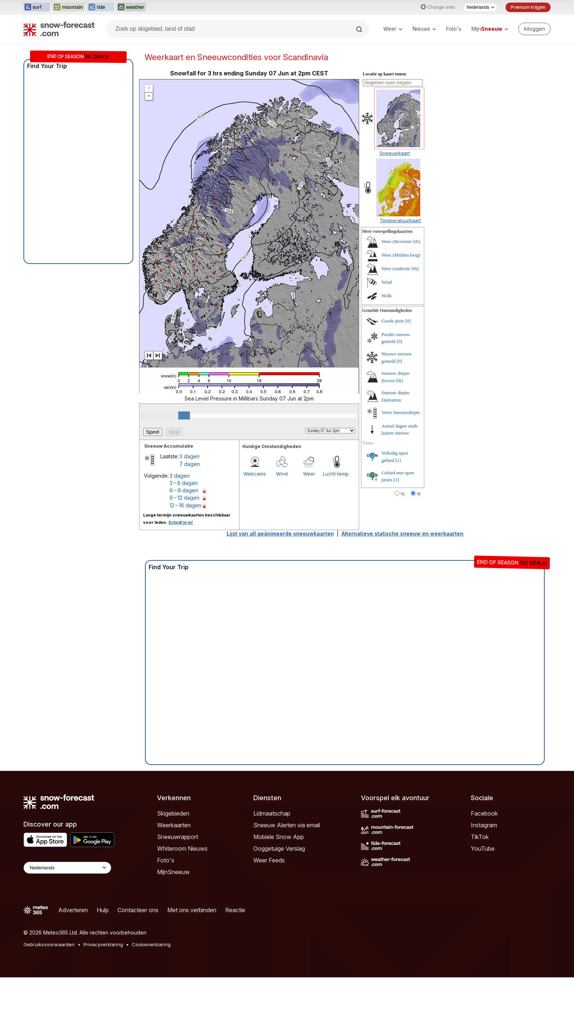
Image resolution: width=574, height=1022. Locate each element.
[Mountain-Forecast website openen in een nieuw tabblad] (69, 7)
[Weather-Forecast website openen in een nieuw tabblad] (131, 7)
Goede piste (392, 321)
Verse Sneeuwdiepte (400, 412)
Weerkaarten (174, 825)
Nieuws (424, 29)
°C (402, 494)
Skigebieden (173, 813)
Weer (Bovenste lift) (400, 241)
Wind (282, 474)
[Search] (359, 29)
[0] (408, 321)
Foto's (453, 29)
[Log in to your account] (534, 29)
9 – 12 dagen (184, 498)
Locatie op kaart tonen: (385, 74)
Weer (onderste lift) (399, 268)
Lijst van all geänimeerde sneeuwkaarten (280, 533)
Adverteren (73, 910)
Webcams (254, 474)
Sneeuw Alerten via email (286, 825)
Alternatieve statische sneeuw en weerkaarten (402, 533)
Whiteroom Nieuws (182, 848)
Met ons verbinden (191, 910)
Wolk (386, 295)
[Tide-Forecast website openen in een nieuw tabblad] (100, 7)
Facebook (484, 813)
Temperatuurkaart (400, 220)
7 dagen (189, 464)
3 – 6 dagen (183, 483)
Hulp (103, 910)
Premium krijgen (528, 7)
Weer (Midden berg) (400, 255)
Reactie (235, 910)
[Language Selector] (67, 868)
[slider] (184, 415)
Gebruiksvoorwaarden (49, 944)
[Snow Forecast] (58, 29)
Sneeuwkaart (395, 153)
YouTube (483, 848)
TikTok (480, 836)
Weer (392, 29)
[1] (398, 460)
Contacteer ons (138, 910)
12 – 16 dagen (185, 505)
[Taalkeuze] (480, 7)
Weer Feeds (269, 860)
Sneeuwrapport (177, 836)
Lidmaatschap (271, 813)
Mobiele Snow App (278, 836)
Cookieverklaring (151, 944)
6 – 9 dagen (183, 490)
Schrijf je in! (180, 522)
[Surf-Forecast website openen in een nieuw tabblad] (36, 7)
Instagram (484, 825)
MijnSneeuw (173, 872)
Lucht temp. (336, 474)
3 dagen (189, 456)
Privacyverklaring (103, 944)
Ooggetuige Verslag (279, 848)
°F (419, 494)
